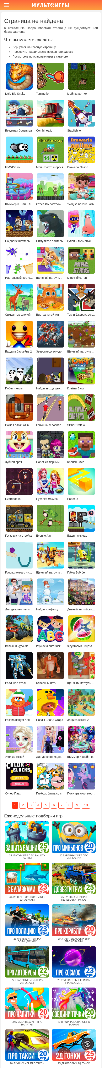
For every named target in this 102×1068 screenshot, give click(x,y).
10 (86, 805)
